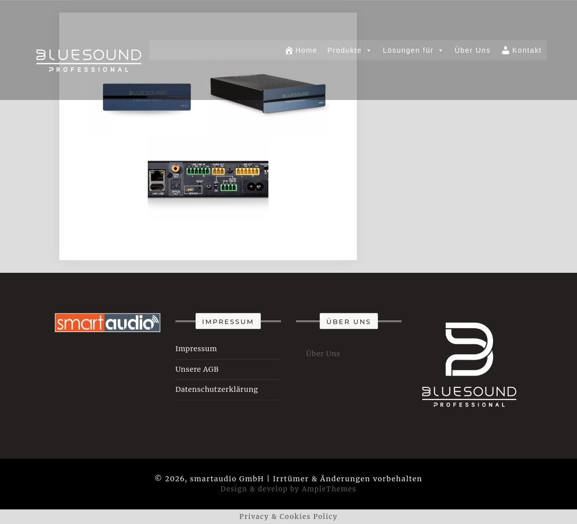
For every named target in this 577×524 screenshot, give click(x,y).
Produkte (349, 50)
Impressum (196, 348)
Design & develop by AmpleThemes (288, 489)
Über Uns (472, 50)
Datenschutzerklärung (216, 389)
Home (301, 50)
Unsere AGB (197, 369)
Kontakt (521, 50)
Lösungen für (414, 50)
